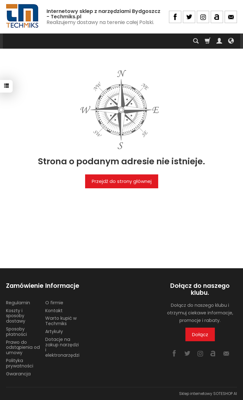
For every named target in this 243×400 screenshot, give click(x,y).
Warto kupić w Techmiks (61, 321)
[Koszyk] (208, 41)
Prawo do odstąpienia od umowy (23, 347)
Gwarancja (18, 374)
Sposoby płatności (16, 331)
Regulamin (18, 303)
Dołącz (200, 334)
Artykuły (54, 331)
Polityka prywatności (19, 363)
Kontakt (54, 310)
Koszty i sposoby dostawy (15, 315)
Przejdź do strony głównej (122, 181)
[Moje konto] (219, 41)
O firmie (54, 303)
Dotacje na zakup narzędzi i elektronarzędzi (62, 347)
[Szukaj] (196, 41)
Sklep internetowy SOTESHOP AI (208, 393)
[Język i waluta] (231, 41)
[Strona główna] (23, 16)
